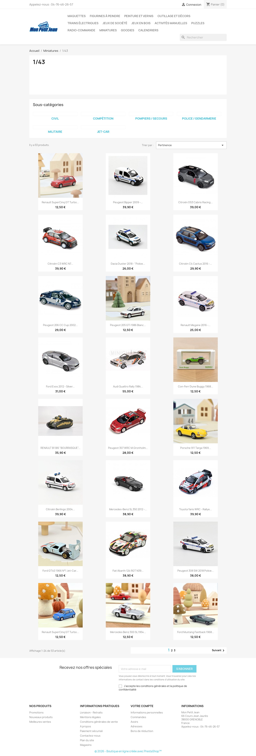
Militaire (55, 132)
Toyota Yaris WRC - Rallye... (195, 509)
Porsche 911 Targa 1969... (195, 448)
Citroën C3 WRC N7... (60, 263)
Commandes (138, 717)
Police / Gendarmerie (199, 118)
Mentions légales (90, 717)
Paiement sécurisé (91, 731)
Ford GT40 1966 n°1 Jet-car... (60, 570)
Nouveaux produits (41, 717)
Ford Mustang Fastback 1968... (195, 632)
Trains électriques (83, 23)
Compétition (103, 118)
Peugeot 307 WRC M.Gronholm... (128, 448)
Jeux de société (115, 23)
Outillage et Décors (174, 16)
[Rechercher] (203, 37)
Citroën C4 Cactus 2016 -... (195, 263)
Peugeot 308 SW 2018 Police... (195, 570)
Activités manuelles (171, 23)
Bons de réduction (142, 731)
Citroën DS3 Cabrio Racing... (195, 202)
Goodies (127, 30)
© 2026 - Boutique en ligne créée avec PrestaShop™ (128, 751)
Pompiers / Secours (151, 118)
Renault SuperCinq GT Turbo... (60, 202)
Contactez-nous (90, 735)
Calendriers (148, 30)
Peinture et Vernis (138, 16)
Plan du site (87, 740)
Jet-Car (103, 132)
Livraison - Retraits (91, 712)
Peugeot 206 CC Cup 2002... (60, 325)
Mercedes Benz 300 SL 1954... (128, 632)
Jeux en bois (141, 23)
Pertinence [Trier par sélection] (191, 145)
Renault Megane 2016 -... (195, 325)
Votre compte (142, 706)
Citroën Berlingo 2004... (60, 509)
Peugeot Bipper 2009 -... (128, 202)
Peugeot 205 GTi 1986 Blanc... (128, 325)
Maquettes (77, 16)
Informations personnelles (147, 712)
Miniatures (108, 30)
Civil (55, 118)
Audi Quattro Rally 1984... (128, 386)
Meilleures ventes (40, 721)
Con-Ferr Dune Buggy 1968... (195, 386)
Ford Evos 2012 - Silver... (60, 386)
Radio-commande (81, 30)
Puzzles (197, 23)
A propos (85, 726)
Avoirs (134, 721)
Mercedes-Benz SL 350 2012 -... (128, 509)
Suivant (219, 650)
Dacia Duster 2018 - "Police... (128, 263)
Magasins (86, 745)
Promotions (36, 712)
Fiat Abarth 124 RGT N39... (128, 570)
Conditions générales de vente (99, 721)
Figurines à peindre (105, 16)
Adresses (136, 726)
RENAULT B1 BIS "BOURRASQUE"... (60, 448)
